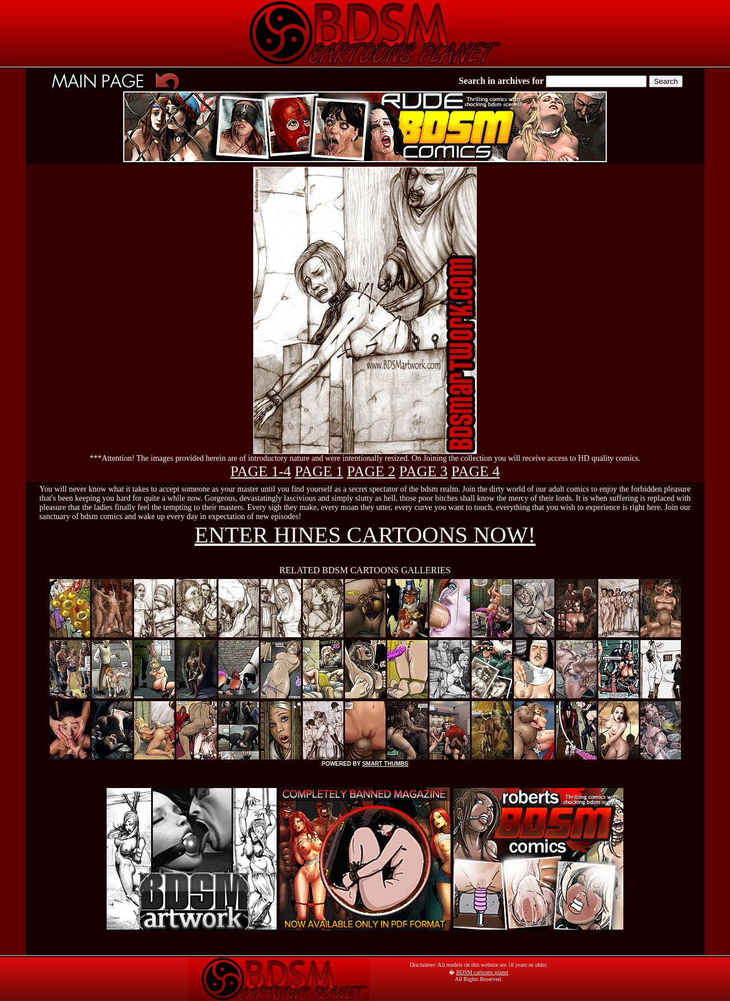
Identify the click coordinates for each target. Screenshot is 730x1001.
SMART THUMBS (385, 764)
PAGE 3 (423, 471)
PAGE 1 (319, 471)
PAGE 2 (371, 471)
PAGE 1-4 (260, 471)
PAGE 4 (475, 471)
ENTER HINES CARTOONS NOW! (365, 535)
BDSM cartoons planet (482, 972)
